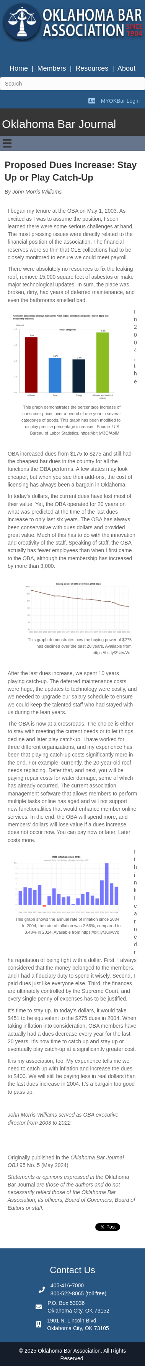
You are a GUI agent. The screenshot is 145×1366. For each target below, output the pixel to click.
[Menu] (7, 143)
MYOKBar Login (120, 101)
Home (19, 68)
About (126, 68)
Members (51, 68)
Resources (91, 68)
